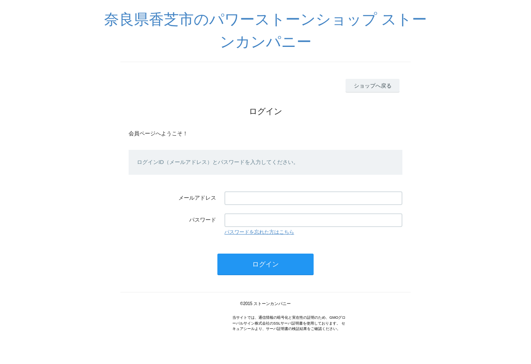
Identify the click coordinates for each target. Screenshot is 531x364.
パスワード (202, 220)
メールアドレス (197, 198)
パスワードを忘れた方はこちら (259, 232)
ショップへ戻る (373, 86)
